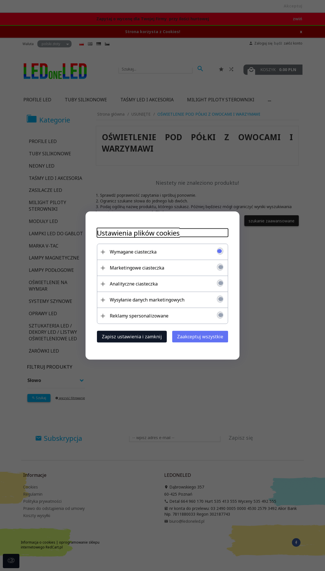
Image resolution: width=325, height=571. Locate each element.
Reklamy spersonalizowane (139, 316)
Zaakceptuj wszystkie (200, 336)
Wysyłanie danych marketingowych (147, 300)
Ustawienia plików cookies (138, 233)
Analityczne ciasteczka (134, 284)
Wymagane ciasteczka (133, 252)
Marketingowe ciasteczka (137, 268)
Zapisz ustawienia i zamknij (132, 336)
